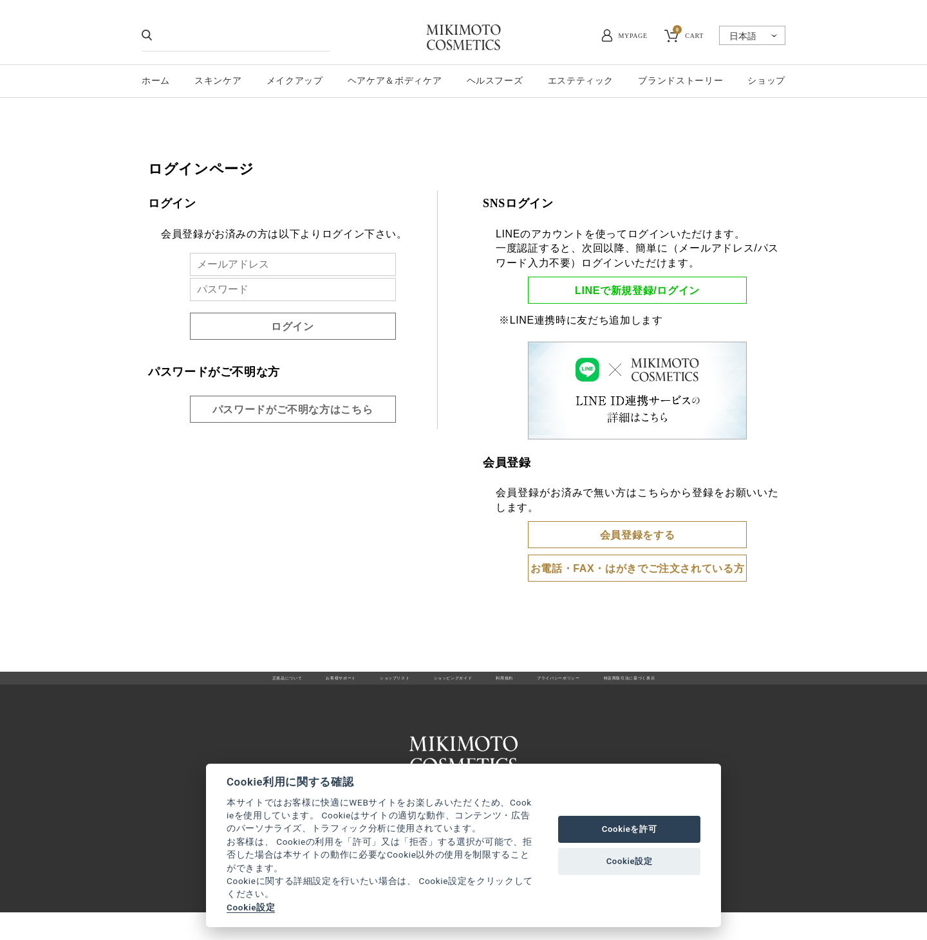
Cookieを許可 (629, 829)
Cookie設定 (251, 907)
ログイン (292, 326)
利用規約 (520, 685)
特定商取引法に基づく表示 (722, 685)
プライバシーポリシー (603, 685)
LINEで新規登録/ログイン (637, 290)
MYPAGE (633, 35)
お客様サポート (266, 685)
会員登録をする (637, 535)
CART (688, 34)
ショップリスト (349, 685)
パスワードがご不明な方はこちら (292, 409)
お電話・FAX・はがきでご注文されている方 (637, 568)
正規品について (183, 685)
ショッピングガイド (442, 685)
